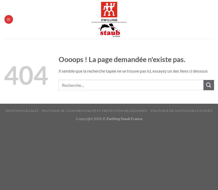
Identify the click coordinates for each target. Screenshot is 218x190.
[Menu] (8, 19)
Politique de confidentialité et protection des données (94, 111)
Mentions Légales (22, 111)
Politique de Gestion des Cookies (181, 111)
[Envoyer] (208, 85)
